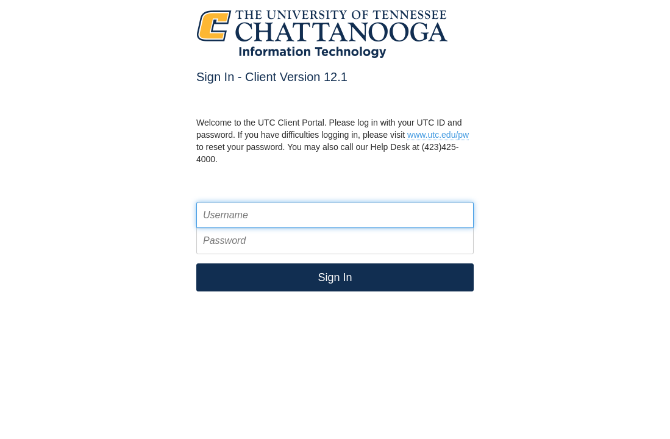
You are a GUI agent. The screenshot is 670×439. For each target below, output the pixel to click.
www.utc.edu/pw (438, 135)
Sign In (335, 277)
